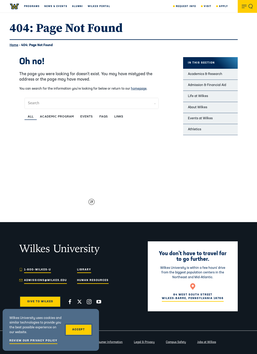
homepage (139, 88)
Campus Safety (176, 342)
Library (84, 269)
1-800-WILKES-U (37, 269)
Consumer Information (108, 342)
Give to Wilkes (40, 301)
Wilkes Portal (99, 6)
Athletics (194, 129)
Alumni (77, 6)
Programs (32, 6)
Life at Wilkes (198, 96)
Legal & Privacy (144, 342)
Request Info (186, 6)
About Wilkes (197, 107)
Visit (207, 6)
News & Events (55, 6)
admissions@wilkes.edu (45, 280)
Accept (78, 329)
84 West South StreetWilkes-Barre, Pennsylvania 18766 (193, 296)
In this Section (201, 62)
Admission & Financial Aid (207, 85)
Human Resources (93, 280)
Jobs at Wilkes (206, 342)
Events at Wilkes (200, 118)
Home (14, 45)
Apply (223, 6)
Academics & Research (205, 74)
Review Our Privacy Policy (33, 340)
